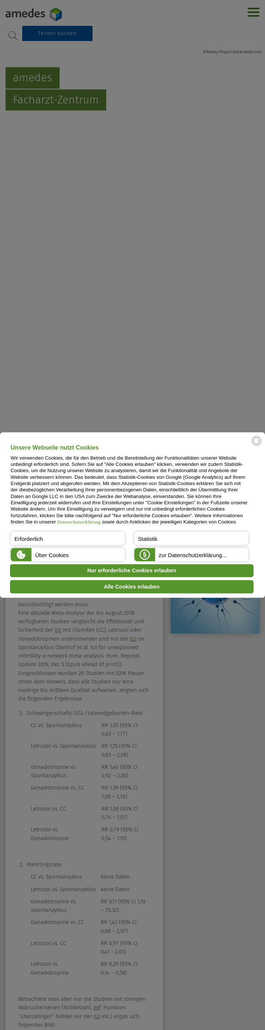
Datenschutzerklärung (79, 522)
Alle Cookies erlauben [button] (132, 587)
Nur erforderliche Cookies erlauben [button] (132, 571)
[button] (68, 538)
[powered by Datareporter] (256, 446)
